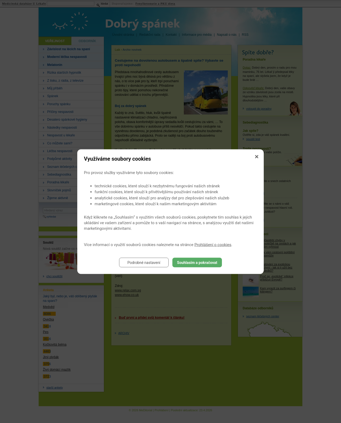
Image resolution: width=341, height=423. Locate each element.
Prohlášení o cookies (213, 244)
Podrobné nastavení (143, 262)
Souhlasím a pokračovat (197, 262)
